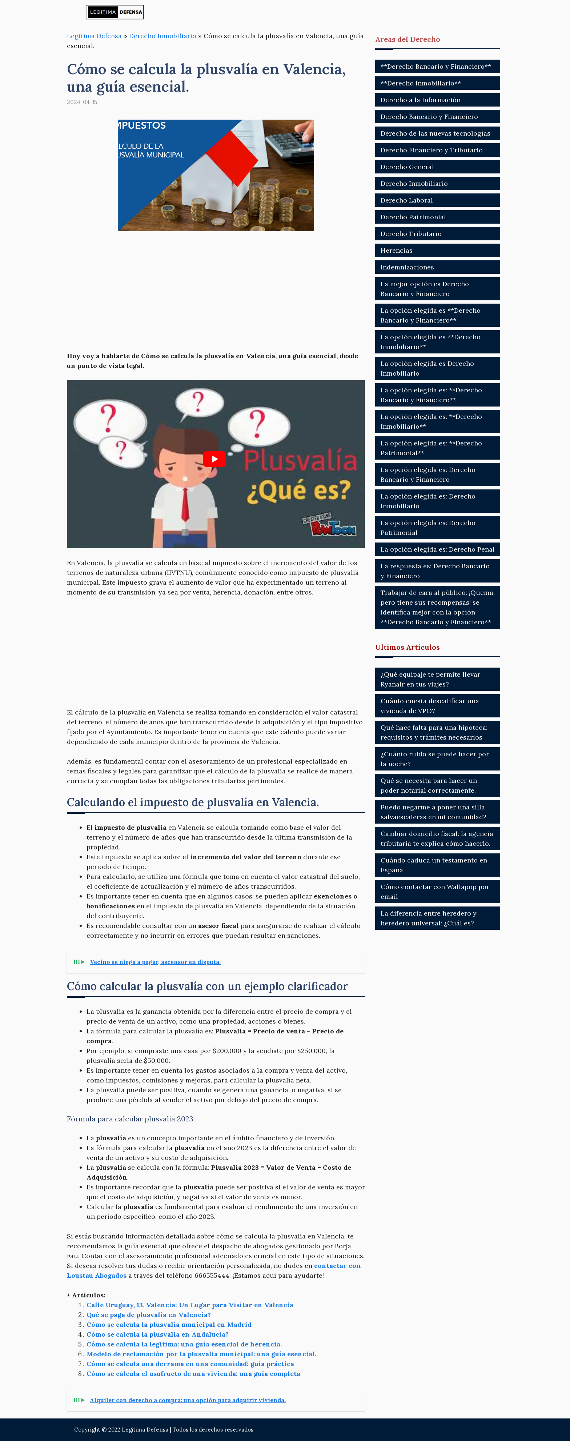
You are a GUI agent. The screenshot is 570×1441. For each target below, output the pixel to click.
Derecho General (407, 167)
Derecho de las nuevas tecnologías (435, 133)
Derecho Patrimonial (413, 217)
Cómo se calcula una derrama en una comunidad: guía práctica (190, 1364)
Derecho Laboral (407, 200)
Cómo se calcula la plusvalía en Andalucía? (158, 1334)
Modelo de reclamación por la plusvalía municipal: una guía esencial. (201, 1354)
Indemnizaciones (407, 267)
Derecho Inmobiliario (162, 36)
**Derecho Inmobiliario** (421, 83)
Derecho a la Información (421, 100)
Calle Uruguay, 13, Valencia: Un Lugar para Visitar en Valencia (190, 1305)
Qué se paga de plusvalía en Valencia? (149, 1314)
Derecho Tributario (411, 233)
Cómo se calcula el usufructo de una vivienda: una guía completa (193, 1373)
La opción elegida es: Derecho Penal (438, 549)
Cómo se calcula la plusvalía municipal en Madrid (169, 1324)
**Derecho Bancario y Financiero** (436, 66)
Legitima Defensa (94, 36)
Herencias (397, 250)
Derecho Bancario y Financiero (429, 116)
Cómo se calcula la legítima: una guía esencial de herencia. (184, 1344)
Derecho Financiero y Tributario (432, 150)
